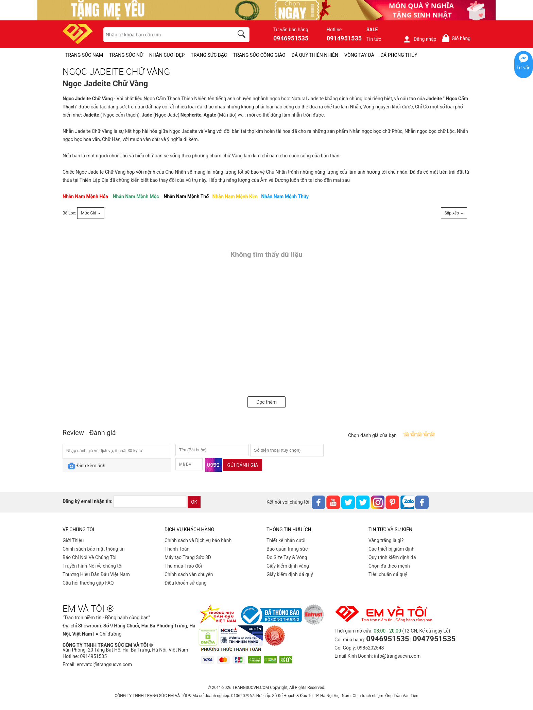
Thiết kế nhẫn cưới (285, 540)
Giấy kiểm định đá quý (289, 574)
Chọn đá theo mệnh (389, 566)
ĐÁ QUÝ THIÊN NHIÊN (315, 55)
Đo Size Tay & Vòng (286, 557)
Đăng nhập (419, 39)
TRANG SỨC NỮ (126, 55)
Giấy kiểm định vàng (287, 566)
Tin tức (373, 39)
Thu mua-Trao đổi (183, 566)
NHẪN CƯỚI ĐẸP (167, 55)
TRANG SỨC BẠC (209, 55)
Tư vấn (523, 67)
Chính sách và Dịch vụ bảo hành (198, 540)
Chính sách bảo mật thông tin (94, 549)
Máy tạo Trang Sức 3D (188, 557)
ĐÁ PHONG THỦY (398, 55)
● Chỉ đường (108, 634)
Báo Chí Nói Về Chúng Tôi (89, 557)
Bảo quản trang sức (287, 549)
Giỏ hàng (456, 38)
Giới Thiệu (73, 540)
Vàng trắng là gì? (385, 540)
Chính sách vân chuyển (189, 574)
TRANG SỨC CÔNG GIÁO (259, 55)
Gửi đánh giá (242, 465)
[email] (150, 502)
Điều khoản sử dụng (186, 583)
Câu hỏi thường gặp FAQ (88, 583)
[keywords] (165, 35)
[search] (243, 35)
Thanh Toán (177, 549)
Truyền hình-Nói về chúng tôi (92, 566)
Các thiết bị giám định (391, 549)
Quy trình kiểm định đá (392, 557)
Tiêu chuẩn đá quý (387, 574)
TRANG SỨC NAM (84, 55)
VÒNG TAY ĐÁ (359, 55)
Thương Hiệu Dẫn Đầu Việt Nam (96, 574)
